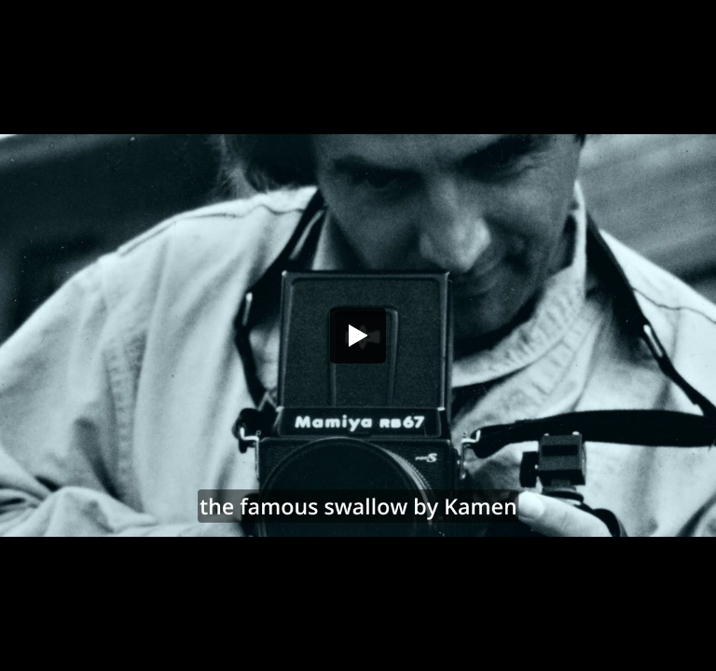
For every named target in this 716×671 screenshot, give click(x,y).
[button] (358, 335)
